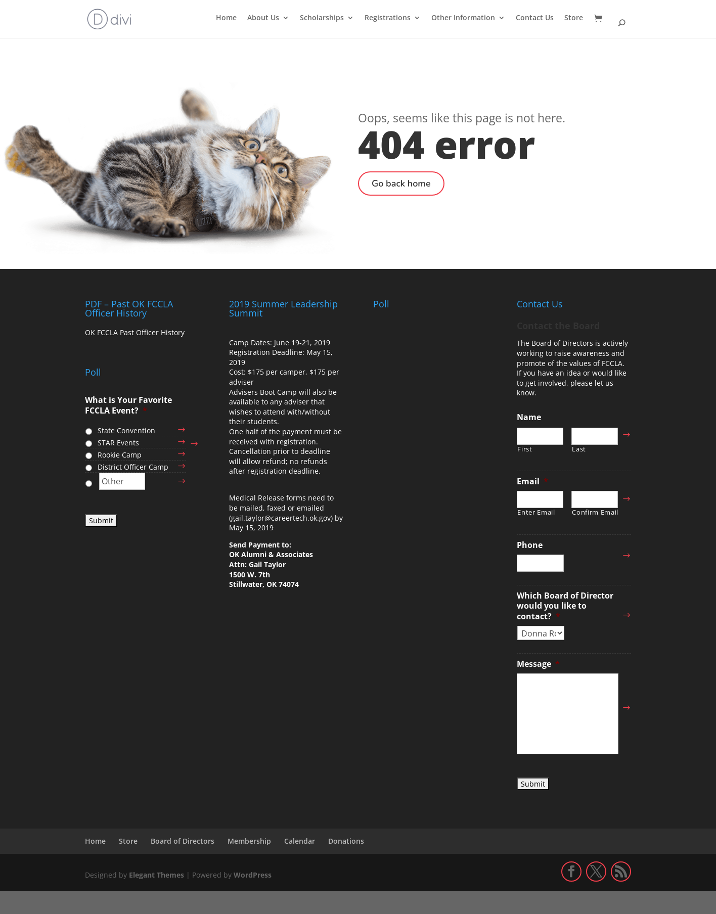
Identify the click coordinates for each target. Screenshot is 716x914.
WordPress (253, 875)
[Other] (122, 481)
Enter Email (536, 513)
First (524, 449)
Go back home (401, 183)
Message (538, 664)
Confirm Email (595, 513)
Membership (249, 841)
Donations (346, 841)
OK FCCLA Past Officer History (135, 332)
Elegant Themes (156, 875)
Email (532, 481)
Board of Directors (182, 841)
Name (529, 417)
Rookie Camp (120, 455)
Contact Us (535, 18)
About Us (263, 18)
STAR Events (118, 442)
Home (226, 18)
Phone (530, 545)
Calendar (299, 841)
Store (573, 18)
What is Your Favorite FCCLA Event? (128, 405)
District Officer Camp (133, 467)
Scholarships (322, 18)
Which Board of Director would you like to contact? (565, 606)
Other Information (463, 18)
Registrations (388, 18)
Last (579, 449)
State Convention (126, 430)
